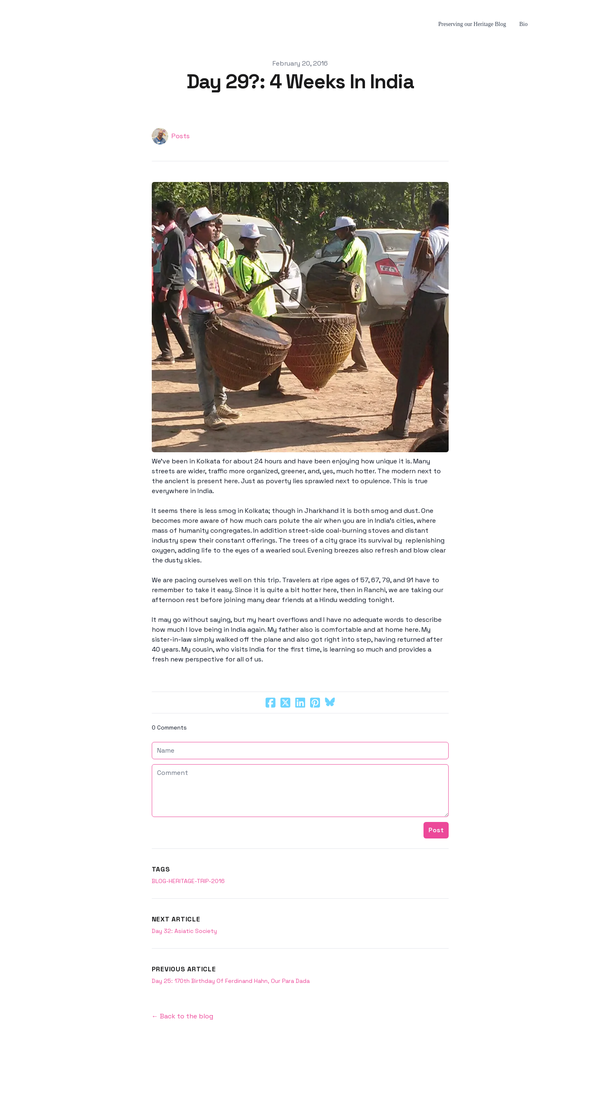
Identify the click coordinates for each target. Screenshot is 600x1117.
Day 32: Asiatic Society (184, 931)
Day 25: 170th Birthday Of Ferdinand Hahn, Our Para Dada (231, 981)
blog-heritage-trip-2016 (188, 881)
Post (436, 830)
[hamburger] (56, 24)
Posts (181, 136)
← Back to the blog (182, 1016)
